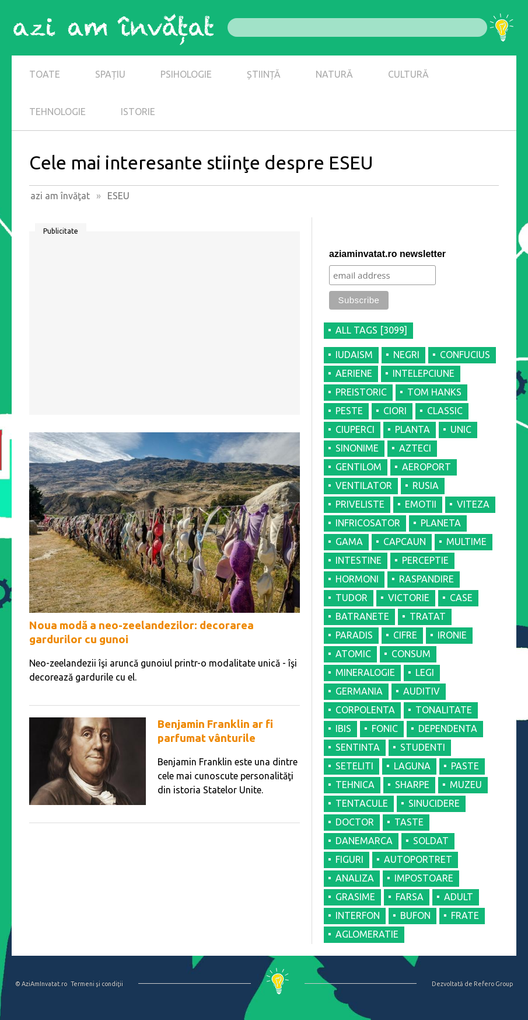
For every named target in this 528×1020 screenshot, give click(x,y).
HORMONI (357, 579)
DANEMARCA (364, 840)
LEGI (424, 672)
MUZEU (466, 784)
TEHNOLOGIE (57, 111)
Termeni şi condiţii (97, 983)
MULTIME (466, 541)
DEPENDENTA (447, 728)
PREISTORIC (361, 392)
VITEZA (473, 504)
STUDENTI (422, 747)
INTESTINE (358, 560)
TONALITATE (443, 710)
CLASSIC (445, 410)
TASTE (409, 822)
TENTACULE (361, 803)
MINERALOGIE (365, 672)
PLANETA (441, 523)
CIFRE (405, 635)
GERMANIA (359, 691)
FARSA (410, 896)
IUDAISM (354, 354)
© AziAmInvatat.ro (41, 983)
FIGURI (349, 859)
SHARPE (412, 784)
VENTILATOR (363, 485)
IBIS (343, 728)
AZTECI (415, 448)
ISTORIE (138, 111)
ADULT (458, 896)
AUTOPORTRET (418, 859)
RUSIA (425, 485)
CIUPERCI (355, 429)
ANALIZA (354, 878)
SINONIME (357, 448)
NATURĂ (334, 74)
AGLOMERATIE (366, 934)
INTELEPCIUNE (423, 373)
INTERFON (357, 915)
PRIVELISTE (359, 504)
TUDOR (351, 597)
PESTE (349, 410)
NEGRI (406, 354)
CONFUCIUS (465, 354)
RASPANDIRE (426, 579)
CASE (461, 597)
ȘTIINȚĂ (264, 74)
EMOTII (420, 504)
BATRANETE (362, 616)
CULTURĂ (408, 74)
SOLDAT (431, 840)
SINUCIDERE (434, 803)
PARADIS (354, 635)
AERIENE (353, 373)
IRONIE (452, 635)
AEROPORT (426, 467)
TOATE (44, 74)
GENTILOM (358, 467)
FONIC (385, 728)
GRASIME (355, 896)
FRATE (465, 915)
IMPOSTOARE (423, 878)
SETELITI (354, 766)
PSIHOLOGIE (186, 74)
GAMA (349, 541)
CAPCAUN (404, 541)
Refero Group (493, 983)
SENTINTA (357, 747)
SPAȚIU (110, 74)
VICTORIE (408, 597)
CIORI (395, 410)
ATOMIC (353, 653)
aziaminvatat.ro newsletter (387, 254)
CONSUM (411, 653)
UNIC (460, 429)
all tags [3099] (371, 330)
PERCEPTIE (425, 560)
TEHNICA (355, 784)
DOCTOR (354, 822)
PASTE (465, 766)
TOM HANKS (434, 392)
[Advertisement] (164, 327)
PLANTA (412, 429)
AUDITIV (421, 691)
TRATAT (428, 616)
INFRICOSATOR (367, 523)
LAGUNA (412, 766)
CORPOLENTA (365, 710)
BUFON (415, 915)
